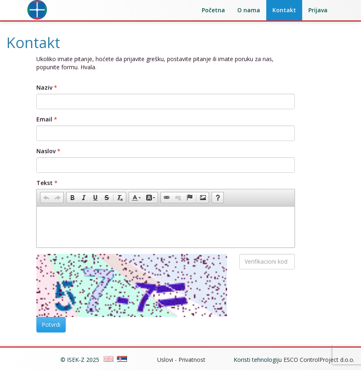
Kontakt (284, 10)
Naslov (46, 151)
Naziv (44, 87)
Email (44, 119)
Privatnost (191, 359)
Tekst (44, 183)
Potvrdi (51, 324)
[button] (46, 197)
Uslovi (165, 359)
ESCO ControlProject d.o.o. (318, 359)
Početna (213, 10)
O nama (248, 10)
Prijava (318, 10)
